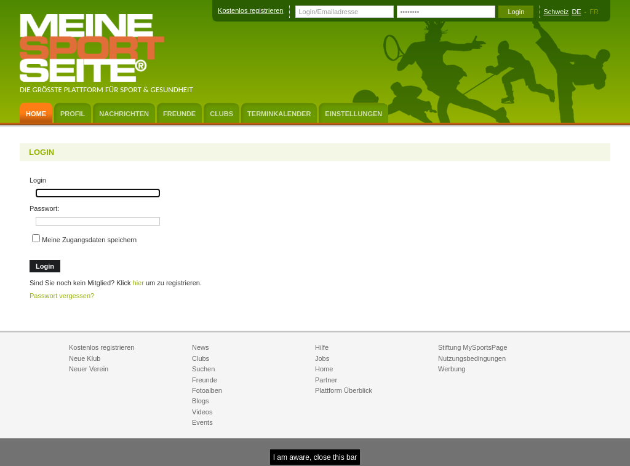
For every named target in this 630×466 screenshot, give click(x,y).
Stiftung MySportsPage (473, 347)
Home (324, 369)
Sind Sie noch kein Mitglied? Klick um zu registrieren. (116, 282)
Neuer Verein (88, 369)
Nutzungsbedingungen (472, 358)
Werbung (451, 369)
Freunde (204, 380)
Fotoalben (207, 390)
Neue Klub (84, 358)
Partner (326, 380)
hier (138, 282)
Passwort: (44, 208)
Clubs (200, 358)
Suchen (203, 369)
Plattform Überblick (343, 390)
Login (38, 180)
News (200, 347)
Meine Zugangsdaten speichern (84, 238)
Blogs (200, 401)
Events (202, 422)
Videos (202, 412)
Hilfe (322, 347)
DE (576, 11)
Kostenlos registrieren (250, 10)
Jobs (322, 358)
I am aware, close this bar (315, 457)
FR (594, 11)
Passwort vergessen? (62, 295)
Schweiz (555, 11)
